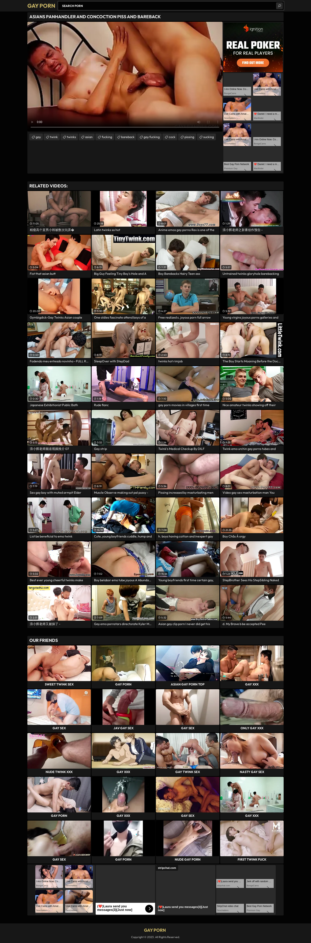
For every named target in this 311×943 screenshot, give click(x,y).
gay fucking (152, 137)
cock (172, 137)
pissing (189, 137)
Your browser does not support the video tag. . (125, 77)
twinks (71, 137)
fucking (107, 137)
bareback (127, 137)
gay (38, 137)
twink (54, 137)
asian (89, 137)
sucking (208, 137)
